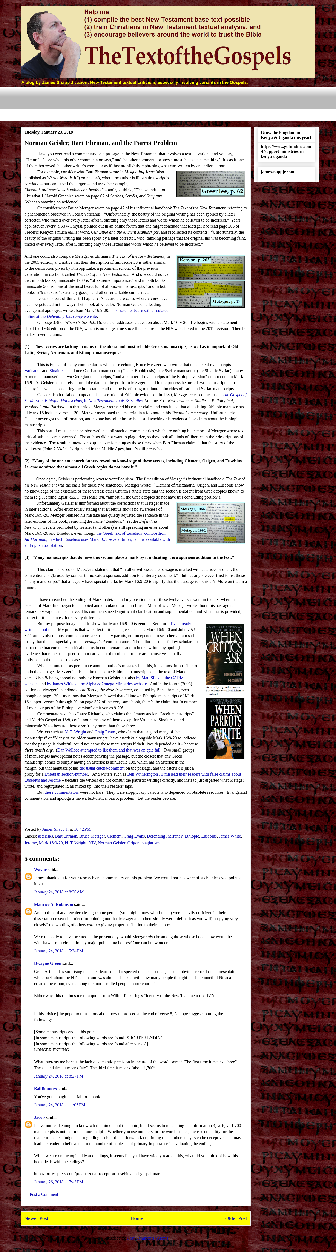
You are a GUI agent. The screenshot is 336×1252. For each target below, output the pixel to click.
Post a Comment (44, 1194)
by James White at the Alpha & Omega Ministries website (97, 683)
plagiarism (150, 843)
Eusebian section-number (66, 774)
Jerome (31, 843)
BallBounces (45, 1088)
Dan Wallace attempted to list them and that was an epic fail (109, 750)
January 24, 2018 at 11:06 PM (59, 1105)
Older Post (236, 1218)
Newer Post (36, 1218)
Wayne (40, 869)
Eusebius (209, 836)
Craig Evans (105, 732)
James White (230, 836)
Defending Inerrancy (165, 836)
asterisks (45, 836)
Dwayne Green (47, 963)
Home (136, 1218)
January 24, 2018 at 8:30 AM (59, 892)
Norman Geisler (111, 843)
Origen (133, 843)
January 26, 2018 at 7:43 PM (58, 1182)
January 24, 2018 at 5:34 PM (58, 951)
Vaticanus (33, 370)
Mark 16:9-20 (51, 843)
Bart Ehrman (66, 836)
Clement (114, 836)
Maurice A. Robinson (53, 904)
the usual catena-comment (102, 768)
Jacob (39, 1117)
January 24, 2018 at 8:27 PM (58, 1076)
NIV (92, 843)
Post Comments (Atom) (147, 1238)
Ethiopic (191, 836)
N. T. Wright (75, 732)
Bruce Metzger (92, 836)
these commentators (61, 792)
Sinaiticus (57, 370)
